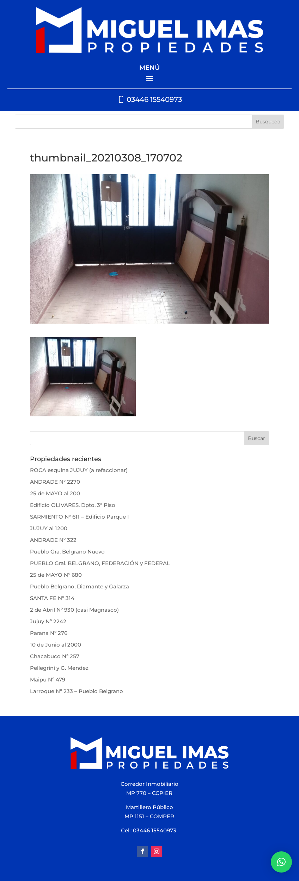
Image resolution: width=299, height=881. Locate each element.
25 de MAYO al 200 (55, 493)
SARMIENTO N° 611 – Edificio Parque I (79, 516)
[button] (281, 862)
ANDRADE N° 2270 (55, 481)
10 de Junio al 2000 (55, 644)
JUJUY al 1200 (48, 528)
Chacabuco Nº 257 (54, 656)
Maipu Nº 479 (47, 679)
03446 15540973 (154, 99)
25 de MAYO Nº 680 (56, 574)
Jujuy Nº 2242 (48, 621)
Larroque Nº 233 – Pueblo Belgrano (76, 691)
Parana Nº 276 (48, 633)
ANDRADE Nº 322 (53, 540)
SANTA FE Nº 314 (52, 598)
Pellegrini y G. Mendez (59, 668)
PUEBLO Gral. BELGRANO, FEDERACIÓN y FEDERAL (100, 563)
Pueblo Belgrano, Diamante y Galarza (79, 586)
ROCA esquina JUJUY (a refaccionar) (79, 470)
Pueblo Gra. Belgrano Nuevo (67, 551)
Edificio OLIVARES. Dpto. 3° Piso (72, 505)
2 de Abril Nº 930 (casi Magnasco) (74, 609)
